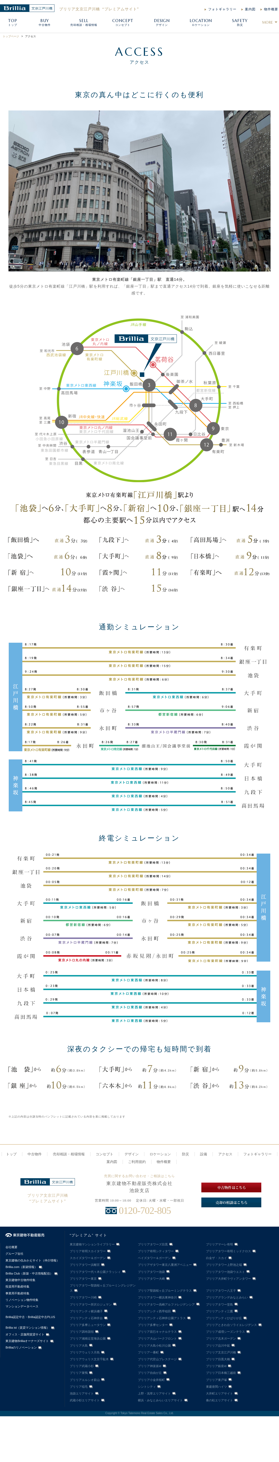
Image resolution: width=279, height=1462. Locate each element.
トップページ (11, 36)
